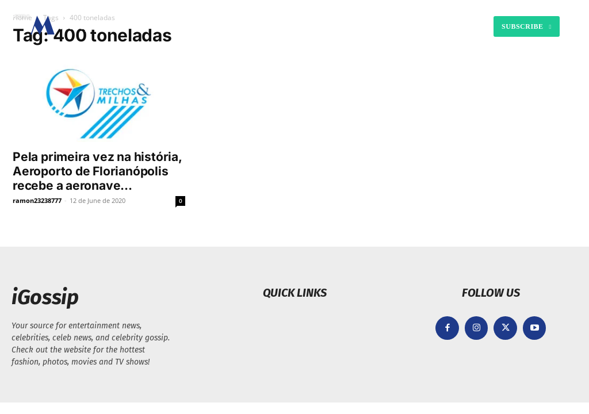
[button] (399, 26)
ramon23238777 (37, 200)
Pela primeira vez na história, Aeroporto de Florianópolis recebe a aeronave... (97, 171)
